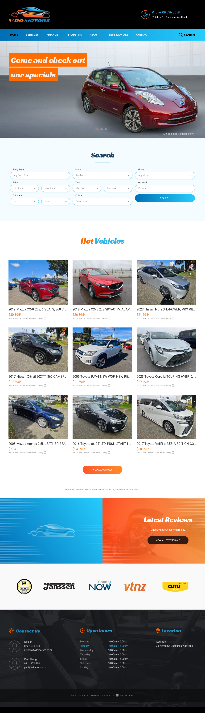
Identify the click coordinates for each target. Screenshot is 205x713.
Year (77, 182)
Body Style (18, 169)
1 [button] (97, 130)
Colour (78, 195)
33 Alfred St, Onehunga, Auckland (173, 17)
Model (141, 169)
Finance (53, 34)
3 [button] (106, 130)
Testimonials (118, 34)
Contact (142, 34)
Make (78, 169)
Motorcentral (125, 701)
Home (14, 34)
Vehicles (32, 34)
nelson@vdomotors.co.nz (38, 656)
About (95, 34)
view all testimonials (166, 545)
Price (15, 182)
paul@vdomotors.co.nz (37, 673)
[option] (102, 89)
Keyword (142, 182)
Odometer (18, 195)
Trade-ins (75, 34)
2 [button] (101, 130)
